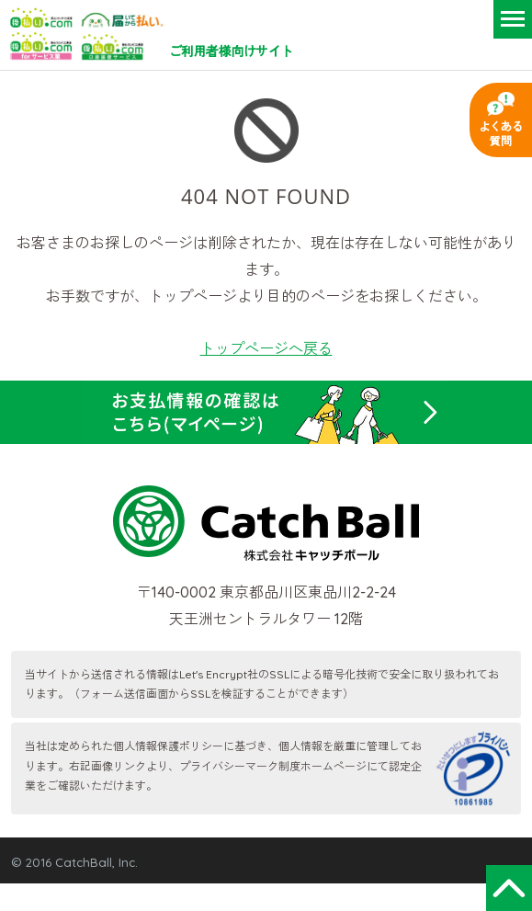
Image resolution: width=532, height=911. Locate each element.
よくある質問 (501, 134)
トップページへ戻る (266, 348)
